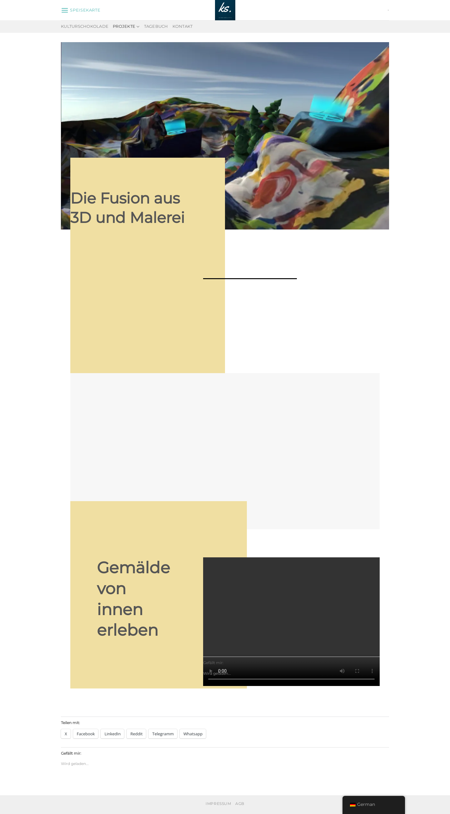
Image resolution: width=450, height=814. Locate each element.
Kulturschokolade (84, 26)
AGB (239, 803)
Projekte (126, 27)
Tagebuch (156, 26)
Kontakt (182, 26)
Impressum (218, 803)
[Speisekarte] (80, 10)
